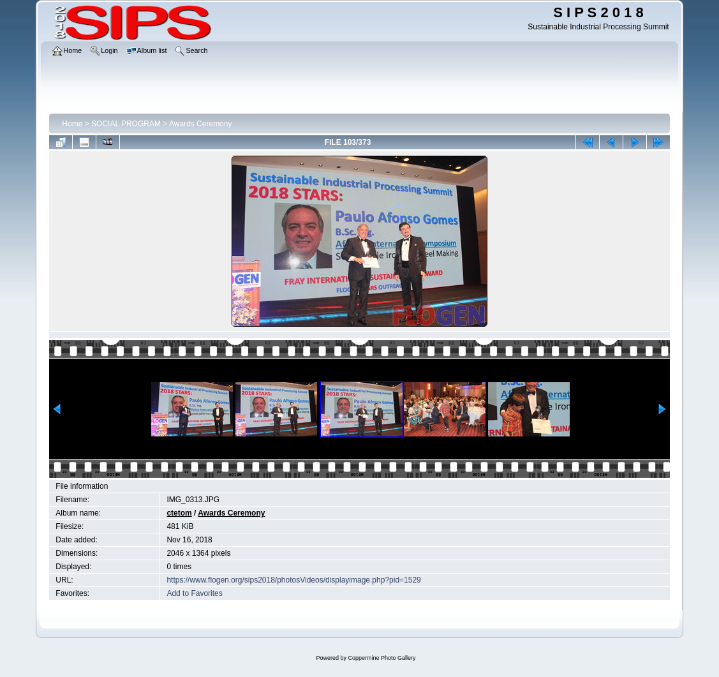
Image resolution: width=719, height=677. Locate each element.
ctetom (179, 513)
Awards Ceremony (200, 123)
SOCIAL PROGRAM (126, 123)
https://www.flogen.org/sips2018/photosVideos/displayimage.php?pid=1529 (293, 580)
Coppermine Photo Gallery (381, 658)
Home (72, 123)
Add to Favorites (194, 593)
